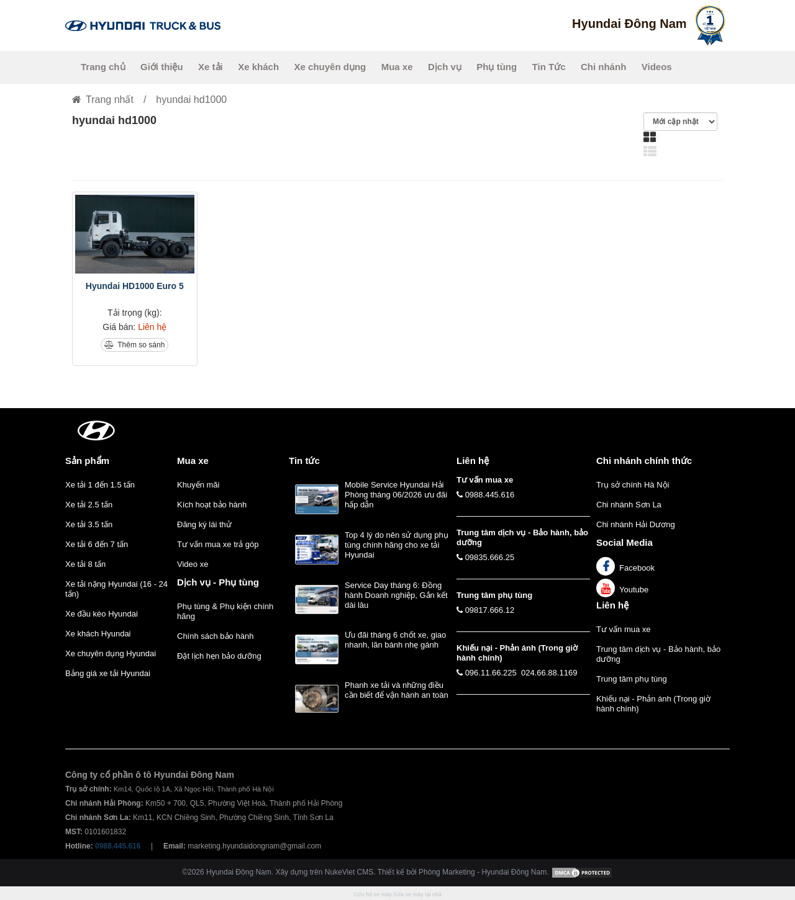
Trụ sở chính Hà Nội (632, 484)
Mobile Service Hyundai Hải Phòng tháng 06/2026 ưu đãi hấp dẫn (396, 494)
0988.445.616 (490, 494)
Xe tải (210, 66)
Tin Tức (549, 66)
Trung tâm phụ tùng (631, 679)
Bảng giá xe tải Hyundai (107, 673)
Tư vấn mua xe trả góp (217, 544)
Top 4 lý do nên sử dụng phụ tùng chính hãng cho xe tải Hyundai (396, 544)
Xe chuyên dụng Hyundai (110, 653)
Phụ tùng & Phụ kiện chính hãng (225, 611)
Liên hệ (612, 605)
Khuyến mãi (198, 484)
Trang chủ (103, 66)
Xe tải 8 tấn (85, 564)
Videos (657, 66)
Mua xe (397, 66)
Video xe (192, 564)
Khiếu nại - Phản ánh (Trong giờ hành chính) (653, 703)
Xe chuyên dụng (330, 66)
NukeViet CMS (349, 872)
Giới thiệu (161, 66)
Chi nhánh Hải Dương (635, 524)
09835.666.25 (490, 557)
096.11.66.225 (491, 672)
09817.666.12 (490, 610)
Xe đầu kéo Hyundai (101, 613)
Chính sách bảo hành (215, 636)
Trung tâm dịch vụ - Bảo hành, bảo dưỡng (658, 654)
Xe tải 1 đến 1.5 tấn (100, 484)
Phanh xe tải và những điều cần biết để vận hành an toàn (396, 690)
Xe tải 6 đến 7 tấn (96, 544)
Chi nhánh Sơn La (628, 504)
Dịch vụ (444, 66)
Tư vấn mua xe (623, 629)
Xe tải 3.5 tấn (88, 524)
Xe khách (258, 66)
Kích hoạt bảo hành (212, 504)
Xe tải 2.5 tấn (88, 504)
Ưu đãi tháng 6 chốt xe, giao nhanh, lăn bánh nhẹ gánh (395, 639)
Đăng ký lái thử (204, 524)
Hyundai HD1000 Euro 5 (135, 286)
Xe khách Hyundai (98, 633)
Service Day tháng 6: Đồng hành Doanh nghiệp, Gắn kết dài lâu (396, 595)
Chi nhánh (603, 66)
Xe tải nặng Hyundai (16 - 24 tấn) (116, 589)
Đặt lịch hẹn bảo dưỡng (219, 656)
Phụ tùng (496, 66)
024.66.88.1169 (549, 672)
